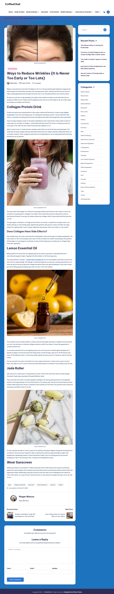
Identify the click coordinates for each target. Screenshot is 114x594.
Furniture (84, 127)
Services (83, 179)
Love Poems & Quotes (87, 159)
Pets (82, 175)
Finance (83, 119)
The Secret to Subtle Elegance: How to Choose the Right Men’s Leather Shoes (93, 53)
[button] (24, 501)
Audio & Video (85, 92)
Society (83, 183)
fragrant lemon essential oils (34, 259)
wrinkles (60, 484)
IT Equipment (85, 147)
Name (9, 568)
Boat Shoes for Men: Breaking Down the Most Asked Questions (93, 67)
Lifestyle (83, 155)
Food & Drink (85, 123)
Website (54, 568)
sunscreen (52, 484)
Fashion (83, 115)
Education (84, 108)
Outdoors (84, 171)
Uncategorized (85, 199)
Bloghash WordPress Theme (73, 592)
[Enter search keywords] (94, 30)
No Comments (36, 83)
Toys (82, 191)
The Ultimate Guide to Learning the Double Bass (92, 46)
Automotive (84, 96)
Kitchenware (85, 151)
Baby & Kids (84, 100)
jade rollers (31, 484)
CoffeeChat (12, 4)
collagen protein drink (19, 484)
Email (32, 568)
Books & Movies (85, 104)
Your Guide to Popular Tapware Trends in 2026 (94, 60)
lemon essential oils (42, 484)
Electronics (84, 111)
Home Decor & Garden (88, 139)
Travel (83, 195)
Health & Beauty (12, 68)
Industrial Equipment (87, 143)
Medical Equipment (87, 163)
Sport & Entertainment (88, 187)
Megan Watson (26, 496)
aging (9, 484)
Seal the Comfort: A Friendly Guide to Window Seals (92, 74)
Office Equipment (86, 167)
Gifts (82, 131)
